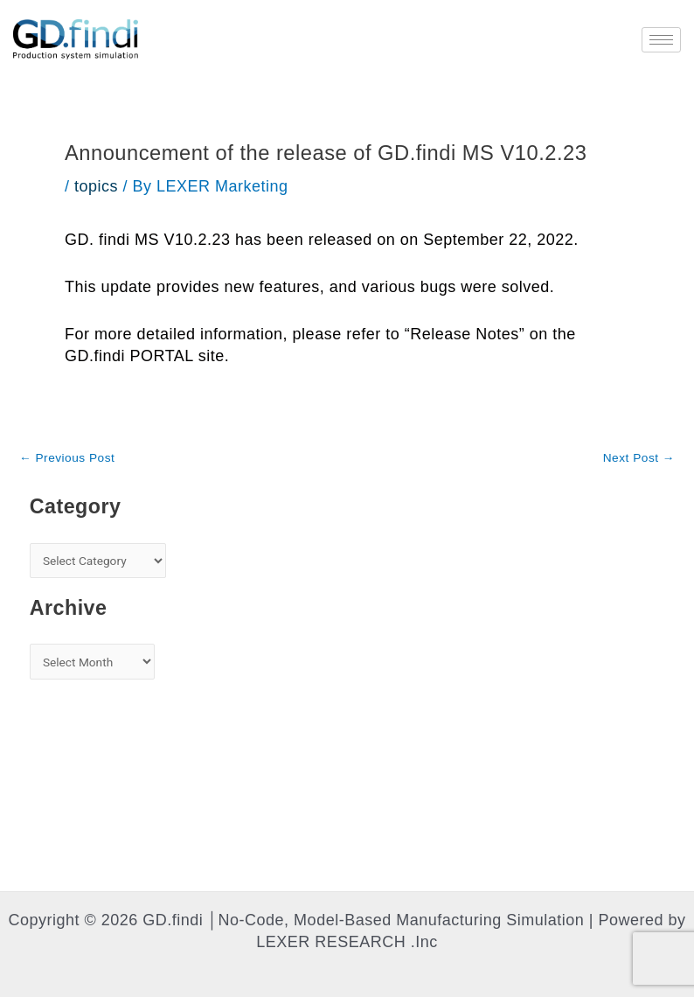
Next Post (639, 458)
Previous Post (67, 458)
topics (96, 186)
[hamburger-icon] (661, 39)
